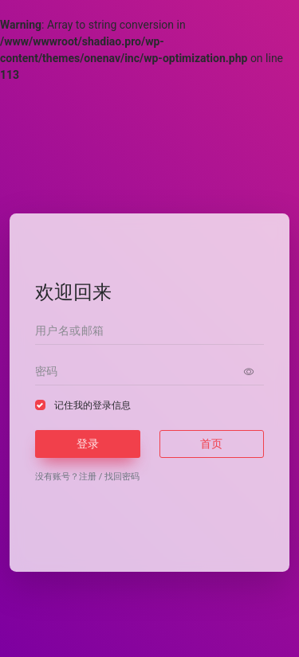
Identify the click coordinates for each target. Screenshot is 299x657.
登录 (88, 443)
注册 (87, 476)
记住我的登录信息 (92, 405)
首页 (211, 443)
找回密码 (122, 476)
